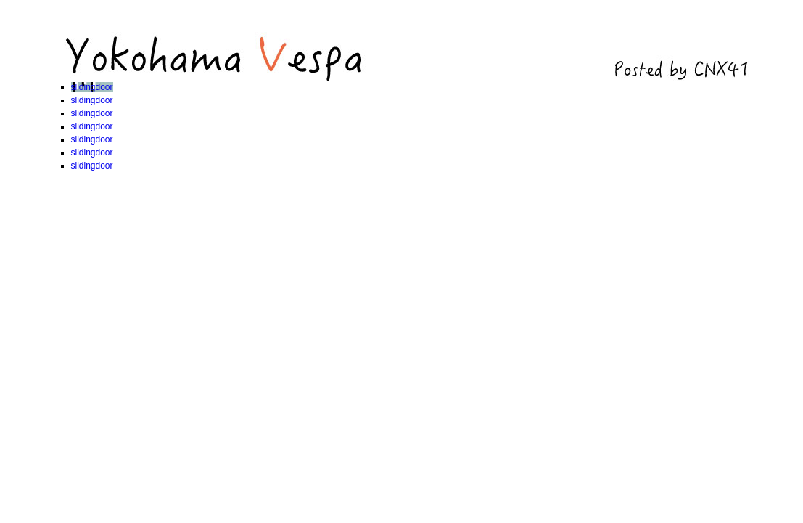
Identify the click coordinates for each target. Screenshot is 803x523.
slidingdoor (92, 87)
